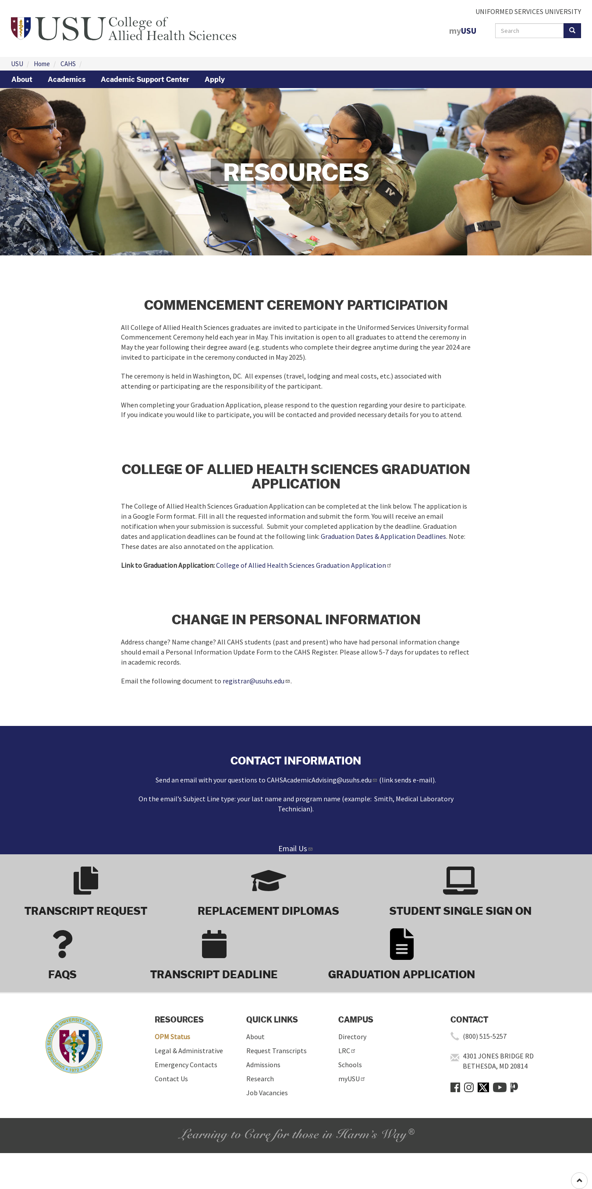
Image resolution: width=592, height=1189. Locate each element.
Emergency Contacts (186, 1064)
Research (260, 1078)
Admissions (263, 1064)
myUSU (352, 1078)
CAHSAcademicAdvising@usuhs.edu (322, 779)
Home (42, 64)
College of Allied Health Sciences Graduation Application (304, 565)
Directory (352, 1036)
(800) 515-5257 (485, 1036)
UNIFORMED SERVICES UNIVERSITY (528, 11)
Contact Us (171, 1078)
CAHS (68, 64)
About (21, 79)
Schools (350, 1064)
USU (17, 64)
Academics (66, 79)
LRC (347, 1050)
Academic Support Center (145, 79)
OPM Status (172, 1036)
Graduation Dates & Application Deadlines (383, 536)
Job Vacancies (267, 1092)
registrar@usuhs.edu (257, 680)
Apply (215, 79)
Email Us (295, 848)
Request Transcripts (276, 1050)
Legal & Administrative (189, 1050)
